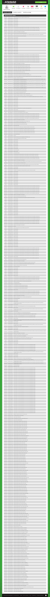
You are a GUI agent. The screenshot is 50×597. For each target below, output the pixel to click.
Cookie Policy (34, 595)
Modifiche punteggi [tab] (27, 12)
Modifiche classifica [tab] (17, 12)
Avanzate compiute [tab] (7, 12)
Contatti (21, 595)
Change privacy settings (40, 595)
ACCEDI (41, 2)
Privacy (30, 595)
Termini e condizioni (26, 595)
